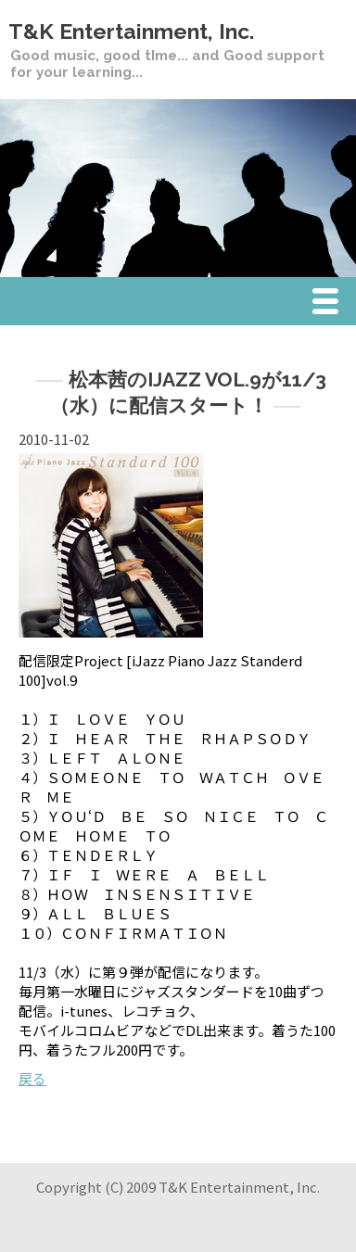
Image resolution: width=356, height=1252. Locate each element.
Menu (330, 304)
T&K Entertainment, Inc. (131, 31)
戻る (32, 1078)
